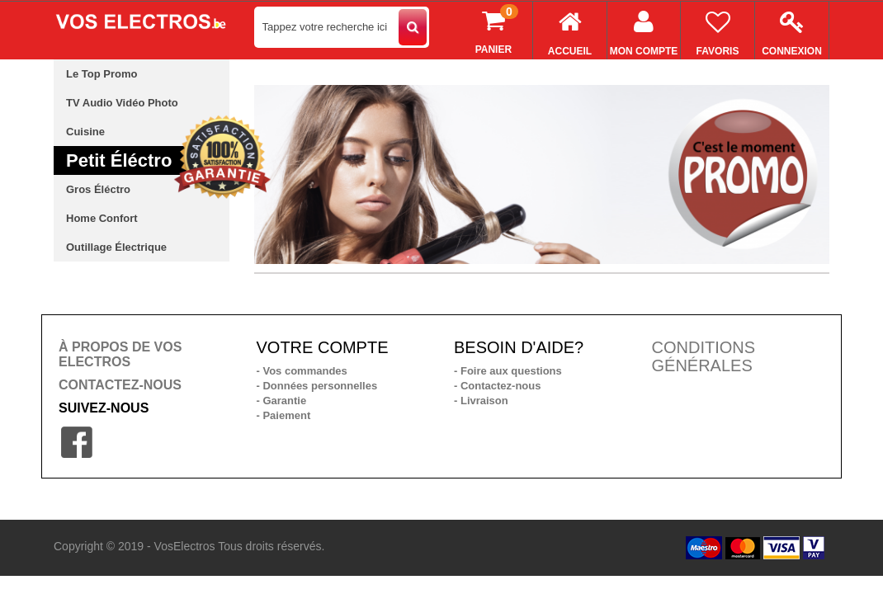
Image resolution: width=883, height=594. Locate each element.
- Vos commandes (302, 371)
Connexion (792, 29)
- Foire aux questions (508, 371)
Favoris (717, 29)
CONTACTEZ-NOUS (120, 385)
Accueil (570, 29)
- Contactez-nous (497, 386)
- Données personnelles (317, 386)
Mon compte (643, 29)
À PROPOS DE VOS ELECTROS (120, 354)
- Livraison (481, 400)
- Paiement (284, 415)
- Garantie (282, 400)
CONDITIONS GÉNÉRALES (704, 356)
